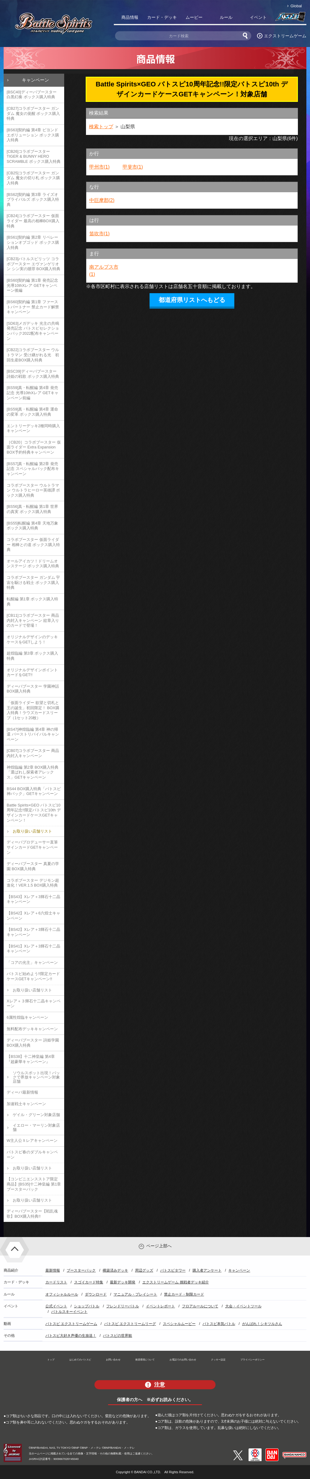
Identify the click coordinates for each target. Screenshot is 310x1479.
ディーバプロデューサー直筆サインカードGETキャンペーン (32, 847)
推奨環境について (145, 1359)
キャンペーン (35, 79)
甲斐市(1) (133, 166)
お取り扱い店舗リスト (32, 831)
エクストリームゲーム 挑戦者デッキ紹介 (175, 1282)
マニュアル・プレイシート (135, 1294)
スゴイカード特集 (88, 1282)
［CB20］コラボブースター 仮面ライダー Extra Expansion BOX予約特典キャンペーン (34, 447)
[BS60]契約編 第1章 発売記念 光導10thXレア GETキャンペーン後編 (32, 285)
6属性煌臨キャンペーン (27, 1017)
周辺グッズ (144, 1270)
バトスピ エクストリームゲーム (71, 1324)
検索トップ (101, 126)
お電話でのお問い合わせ (183, 1359)
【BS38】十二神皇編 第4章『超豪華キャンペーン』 (31, 1059)
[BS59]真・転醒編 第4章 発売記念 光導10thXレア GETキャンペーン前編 (32, 392)
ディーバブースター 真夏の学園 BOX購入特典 (33, 866)
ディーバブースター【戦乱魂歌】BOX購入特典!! (32, 1214)
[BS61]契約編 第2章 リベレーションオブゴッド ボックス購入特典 (33, 242)
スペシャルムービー (179, 1324)
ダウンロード (96, 1294)
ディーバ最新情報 (22, 1092)
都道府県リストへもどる (192, 300)
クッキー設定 (218, 1359)
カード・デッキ (162, 17)
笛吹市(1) (99, 233)
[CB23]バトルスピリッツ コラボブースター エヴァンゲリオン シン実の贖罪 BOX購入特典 (33, 264)
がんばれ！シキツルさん (262, 1324)
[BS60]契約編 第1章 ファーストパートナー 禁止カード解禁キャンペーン (33, 307)
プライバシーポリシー (252, 1359)
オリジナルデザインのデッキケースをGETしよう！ (32, 639)
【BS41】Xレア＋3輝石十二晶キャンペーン (33, 949)
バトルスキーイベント (69, 1312)
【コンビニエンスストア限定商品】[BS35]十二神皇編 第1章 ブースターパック (34, 1184)
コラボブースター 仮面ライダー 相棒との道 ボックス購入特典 (33, 544)
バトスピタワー (173, 1270)
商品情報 (129, 17)
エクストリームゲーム (285, 35)
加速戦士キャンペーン (26, 1104)
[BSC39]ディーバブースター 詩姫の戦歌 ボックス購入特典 (33, 374)
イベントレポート (160, 1306)
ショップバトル (86, 1306)
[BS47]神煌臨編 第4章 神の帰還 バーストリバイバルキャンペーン (33, 734)
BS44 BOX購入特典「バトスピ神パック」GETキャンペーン (34, 791)
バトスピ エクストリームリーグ (130, 1324)
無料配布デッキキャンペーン (32, 1029)
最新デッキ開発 (122, 1282)
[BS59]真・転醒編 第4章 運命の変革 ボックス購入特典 (32, 412)
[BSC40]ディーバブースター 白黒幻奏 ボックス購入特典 (32, 94)
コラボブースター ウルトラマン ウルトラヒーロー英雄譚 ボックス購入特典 (33, 490)
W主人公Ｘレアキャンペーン (32, 1140)
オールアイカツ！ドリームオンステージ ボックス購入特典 (33, 563)
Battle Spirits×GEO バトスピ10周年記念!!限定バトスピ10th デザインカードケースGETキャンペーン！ (34, 813)
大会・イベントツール (243, 1306)
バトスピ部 (290, 18)
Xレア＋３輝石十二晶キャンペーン (34, 1003)
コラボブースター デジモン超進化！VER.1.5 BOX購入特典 (33, 883)
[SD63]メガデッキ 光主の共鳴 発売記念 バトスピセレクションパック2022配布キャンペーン (33, 331)
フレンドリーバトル (122, 1306)
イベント (258, 17)
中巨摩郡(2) (102, 200)
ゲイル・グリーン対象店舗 (36, 1114)
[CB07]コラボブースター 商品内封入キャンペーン (33, 753)
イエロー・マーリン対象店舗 (36, 1127)
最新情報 (52, 1270)
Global (296, 6)
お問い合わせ (113, 1359)
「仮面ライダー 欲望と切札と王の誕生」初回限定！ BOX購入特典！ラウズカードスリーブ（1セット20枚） (33, 710)
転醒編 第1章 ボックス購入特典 (32, 601)
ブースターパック (81, 1270)
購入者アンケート (207, 1270)
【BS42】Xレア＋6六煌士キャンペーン (33, 916)
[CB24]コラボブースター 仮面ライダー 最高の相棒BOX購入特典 (33, 220)
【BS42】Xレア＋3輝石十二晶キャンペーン (33, 932)
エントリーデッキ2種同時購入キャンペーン (33, 428)
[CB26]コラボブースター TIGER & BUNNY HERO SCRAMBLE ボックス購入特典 (34, 156)
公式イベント (56, 1306)
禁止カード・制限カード (184, 1294)
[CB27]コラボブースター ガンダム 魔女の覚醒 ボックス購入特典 (33, 113)
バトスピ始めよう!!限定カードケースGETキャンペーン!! (33, 976)
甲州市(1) (99, 166)
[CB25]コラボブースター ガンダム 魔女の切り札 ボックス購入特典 (33, 178)
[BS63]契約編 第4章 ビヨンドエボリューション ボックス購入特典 (33, 135)
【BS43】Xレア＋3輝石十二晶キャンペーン (33, 899)
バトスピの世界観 (117, 1335)
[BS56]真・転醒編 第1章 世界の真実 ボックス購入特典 (32, 509)
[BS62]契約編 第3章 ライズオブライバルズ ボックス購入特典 (33, 199)
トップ (50, 1359)
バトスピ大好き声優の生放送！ (70, 1335)
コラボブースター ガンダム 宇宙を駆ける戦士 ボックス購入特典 (33, 582)
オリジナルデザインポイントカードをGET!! (32, 672)
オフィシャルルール (61, 1294)
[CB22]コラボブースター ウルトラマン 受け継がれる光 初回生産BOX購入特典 (33, 354)
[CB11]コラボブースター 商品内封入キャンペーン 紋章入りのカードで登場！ (33, 620)
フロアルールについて (200, 1306)
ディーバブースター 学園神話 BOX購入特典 (33, 689)
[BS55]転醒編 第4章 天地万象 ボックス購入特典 (32, 526)
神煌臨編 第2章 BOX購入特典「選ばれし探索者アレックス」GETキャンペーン (32, 772)
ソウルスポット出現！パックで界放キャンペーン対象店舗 (36, 1077)
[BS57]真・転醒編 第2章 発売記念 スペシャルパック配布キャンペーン (33, 468)
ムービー (194, 17)
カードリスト (56, 1282)
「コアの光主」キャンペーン (32, 962)
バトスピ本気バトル (219, 1324)
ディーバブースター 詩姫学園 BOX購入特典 (33, 1043)
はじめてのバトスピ (80, 1359)
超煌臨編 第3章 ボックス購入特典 (32, 656)
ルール (226, 17)
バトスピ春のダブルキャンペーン (32, 1154)
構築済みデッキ (115, 1270)
